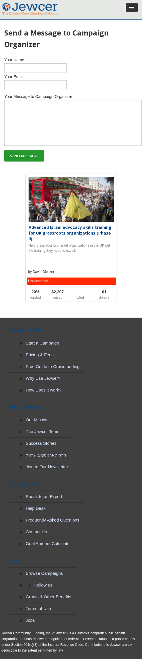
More (14, 561)
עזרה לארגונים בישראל (46, 455)
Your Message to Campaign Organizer (71, 120)
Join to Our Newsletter (47, 466)
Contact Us (36, 531)
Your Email (71, 81)
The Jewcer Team (42, 431)
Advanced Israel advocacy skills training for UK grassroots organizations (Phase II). (70, 233)
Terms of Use (38, 608)
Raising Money (26, 330)
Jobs (30, 620)
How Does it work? (43, 389)
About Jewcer (24, 407)
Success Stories (41, 443)
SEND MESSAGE (24, 155)
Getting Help (23, 484)
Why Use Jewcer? (43, 378)
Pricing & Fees (40, 354)
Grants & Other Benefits (48, 596)
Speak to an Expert (44, 496)
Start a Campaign (42, 343)
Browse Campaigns (44, 573)
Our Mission (37, 419)
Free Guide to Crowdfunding (52, 366)
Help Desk (35, 508)
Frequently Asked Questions (52, 520)
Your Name (71, 65)
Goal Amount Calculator (48, 543)
